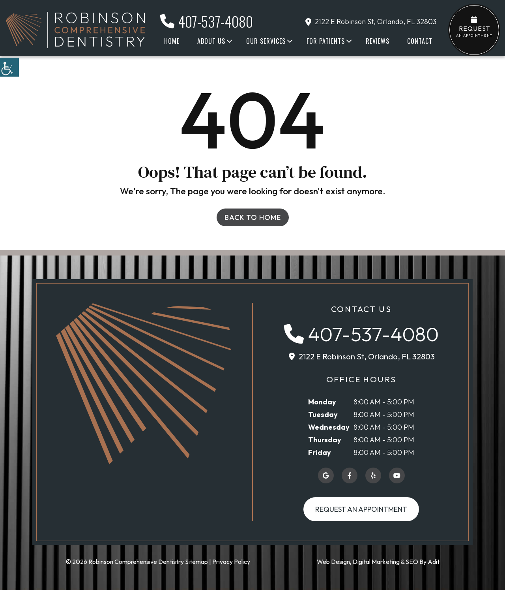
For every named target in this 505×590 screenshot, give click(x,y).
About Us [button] (211, 41)
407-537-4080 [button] (206, 21)
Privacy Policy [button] (231, 562)
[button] (9, 67)
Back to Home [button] (252, 217)
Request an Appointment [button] (361, 509)
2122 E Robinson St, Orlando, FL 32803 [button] (370, 21)
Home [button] (172, 41)
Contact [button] (419, 41)
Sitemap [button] (196, 562)
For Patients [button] (326, 41)
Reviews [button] (377, 41)
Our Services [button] (266, 41)
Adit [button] (434, 562)
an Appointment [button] (474, 27)
